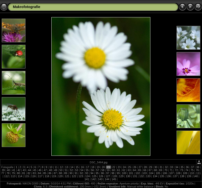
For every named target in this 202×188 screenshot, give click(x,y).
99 (118, 173)
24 (124, 167)
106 (165, 173)
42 (19, 170)
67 (150, 170)
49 (55, 170)
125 (94, 176)
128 (115, 176)
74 (187, 170)
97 (107, 173)
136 (168, 176)
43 (24, 170)
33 (171, 167)
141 (87, 179)
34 (177, 167)
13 (66, 167)
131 (135, 176)
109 (185, 173)
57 (97, 170)
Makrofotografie (26, 7)
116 (33, 176)
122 (74, 176)
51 (66, 170)
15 (77, 167)
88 (60, 173)
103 (144, 173)
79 (13, 173)
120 (60, 176)
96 (102, 173)
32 (166, 167)
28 (145, 167)
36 (187, 167)
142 (93, 179)
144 (107, 179)
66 (145, 170)
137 (175, 176)
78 (8, 173)
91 (76, 173)
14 (72, 167)
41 (13, 170)
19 (98, 167)
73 (181, 170)
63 (129, 170)
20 (103, 167)
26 (134, 167)
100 (124, 173)
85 (45, 173)
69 (160, 170)
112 (6, 176)
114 (20, 176)
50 (61, 170)
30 (155, 167)
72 (176, 170)
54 (82, 170)
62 (124, 170)
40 (8, 170)
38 (197, 167)
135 (162, 176)
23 (119, 167)
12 (61, 167)
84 (39, 173)
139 (189, 176)
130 (128, 176)
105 (158, 173)
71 (171, 170)
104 (151, 173)
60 (113, 170)
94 (92, 173)
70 (165, 170)
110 (192, 173)
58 (103, 170)
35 (182, 167)
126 (101, 176)
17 (87, 167)
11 (56, 167)
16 (82, 167)
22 (114, 167)
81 (23, 173)
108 (178, 173)
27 (140, 167)
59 (108, 170)
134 (155, 176)
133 (148, 176)
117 (40, 176)
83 (34, 173)
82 (29, 173)
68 (155, 170)
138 (182, 176)
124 (87, 176)
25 (129, 167)
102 (138, 173)
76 (197, 170)
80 (18, 173)
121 (67, 176)
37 (192, 167)
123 (81, 176)
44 (29, 170)
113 (13, 176)
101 (131, 173)
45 (34, 170)
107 (172, 173)
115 (27, 176)
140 (196, 176)
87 (55, 173)
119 (54, 176)
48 (50, 170)
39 (4, 170)
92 (81, 173)
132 (142, 176)
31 (161, 167)
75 (192, 170)
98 (113, 173)
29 (150, 167)
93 (86, 173)
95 (97, 173)
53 (76, 170)
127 (108, 176)
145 (114, 179)
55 (87, 170)
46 (40, 170)
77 (3, 173)
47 (45, 170)
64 (134, 170)
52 (71, 170)
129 (121, 176)
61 (118, 170)
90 (71, 173)
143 (100, 179)
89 (65, 173)
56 (92, 170)
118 (47, 176)
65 (139, 170)
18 (93, 167)
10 (51, 167)
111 (198, 173)
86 (50, 173)
